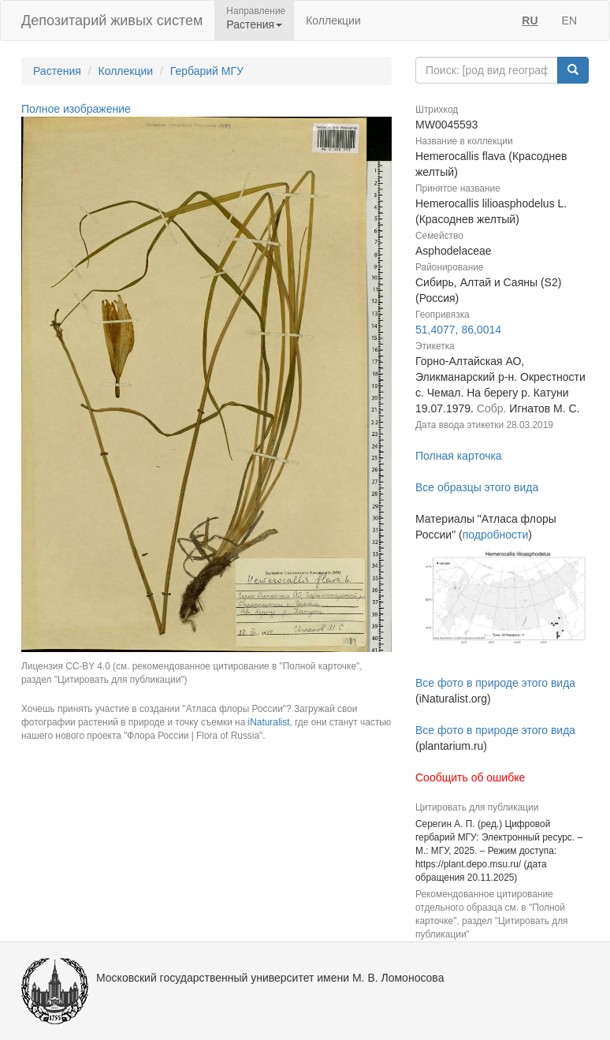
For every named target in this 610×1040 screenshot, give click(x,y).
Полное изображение (76, 109)
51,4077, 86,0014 (458, 329)
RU (529, 20)
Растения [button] (254, 24)
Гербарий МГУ (207, 71)
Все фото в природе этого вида (495, 683)
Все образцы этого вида (476, 487)
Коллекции (333, 20)
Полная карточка (458, 455)
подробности (496, 534)
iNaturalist (269, 722)
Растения (57, 71)
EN (569, 20)
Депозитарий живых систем (112, 20)
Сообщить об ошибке (470, 777)
